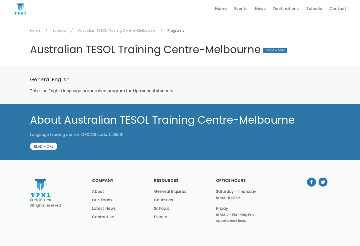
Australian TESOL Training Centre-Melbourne (117, 30)
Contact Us (103, 217)
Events (241, 8)
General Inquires (170, 191)
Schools (314, 8)
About (98, 191)
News (260, 8)
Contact (338, 8)
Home (221, 8)
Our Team (102, 200)
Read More (43, 146)
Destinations (286, 8)
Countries (163, 200)
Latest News (104, 208)
